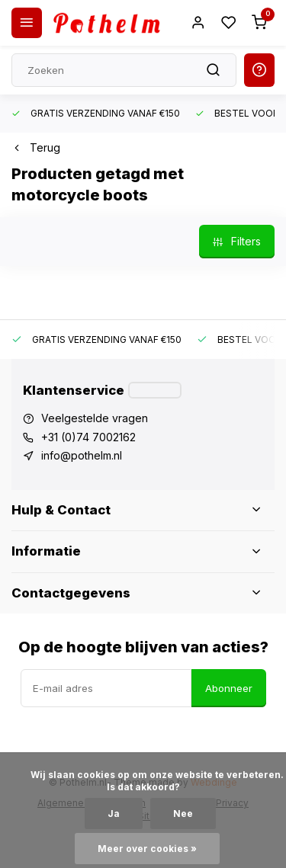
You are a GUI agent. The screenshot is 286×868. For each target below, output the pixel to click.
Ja (114, 813)
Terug (35, 147)
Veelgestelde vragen (94, 418)
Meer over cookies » (147, 848)
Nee (183, 813)
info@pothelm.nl (81, 455)
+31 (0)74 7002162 (88, 437)
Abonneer (228, 688)
